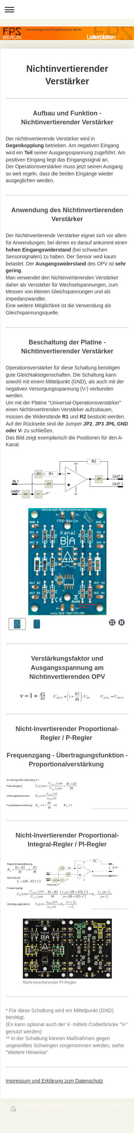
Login (117, 1109)
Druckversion (29, 1109)
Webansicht (111, 1115)
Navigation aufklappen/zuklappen (67, 9)
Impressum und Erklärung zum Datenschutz (54, 1081)
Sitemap (57, 1109)
